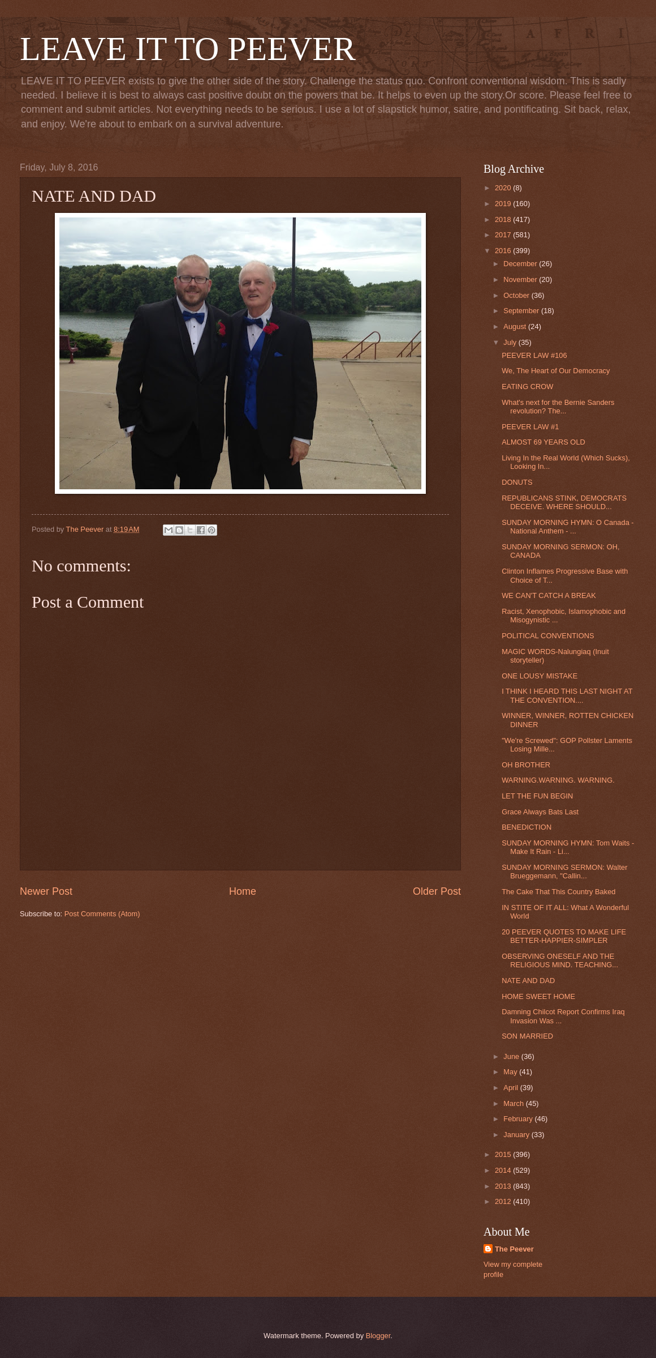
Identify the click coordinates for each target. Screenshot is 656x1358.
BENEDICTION (526, 827)
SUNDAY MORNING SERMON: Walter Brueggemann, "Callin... (564, 871)
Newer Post (46, 891)
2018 (504, 219)
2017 (504, 234)
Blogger (378, 1335)
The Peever (514, 1249)
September (522, 310)
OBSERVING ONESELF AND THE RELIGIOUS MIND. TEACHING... (560, 960)
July (510, 342)
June (512, 1056)
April (511, 1087)
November (521, 279)
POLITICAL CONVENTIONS (548, 635)
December (521, 263)
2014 (504, 1170)
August (515, 326)
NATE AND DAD (528, 980)
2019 (504, 203)
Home (242, 891)
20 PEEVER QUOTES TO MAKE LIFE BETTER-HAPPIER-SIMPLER (564, 936)
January (517, 1134)
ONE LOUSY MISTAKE (539, 676)
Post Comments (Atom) (102, 913)
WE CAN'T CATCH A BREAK (549, 595)
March (514, 1103)
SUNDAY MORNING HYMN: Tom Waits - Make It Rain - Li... (568, 847)
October (517, 295)
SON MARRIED (527, 1036)
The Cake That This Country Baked (558, 891)
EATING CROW (527, 386)
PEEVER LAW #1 (530, 426)
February (518, 1118)
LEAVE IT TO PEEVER (188, 48)
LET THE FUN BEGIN (537, 796)
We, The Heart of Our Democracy (556, 370)
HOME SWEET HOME (538, 996)
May (511, 1071)
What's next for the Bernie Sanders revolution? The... (558, 406)
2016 (504, 250)
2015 (504, 1154)
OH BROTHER (526, 765)
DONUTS (517, 482)
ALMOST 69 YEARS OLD (543, 442)
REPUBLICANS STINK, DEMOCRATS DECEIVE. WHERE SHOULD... (564, 502)
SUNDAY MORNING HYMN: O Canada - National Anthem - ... (567, 526)
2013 (504, 1186)
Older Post (437, 891)
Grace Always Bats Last (540, 812)
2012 (504, 1201)
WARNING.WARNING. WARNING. (558, 780)
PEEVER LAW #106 (534, 355)
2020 (504, 187)
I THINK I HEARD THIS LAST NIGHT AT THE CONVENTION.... (567, 695)
